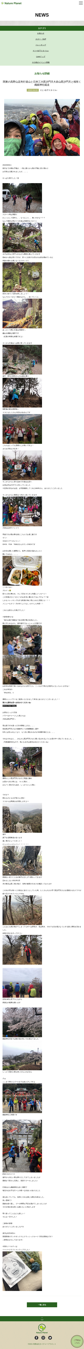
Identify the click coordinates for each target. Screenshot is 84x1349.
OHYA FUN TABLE (10, 706)
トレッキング (40, 45)
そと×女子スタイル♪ (41, 51)
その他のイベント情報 (41, 62)
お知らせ (40, 33)
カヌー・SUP (40, 39)
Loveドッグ (40, 57)
